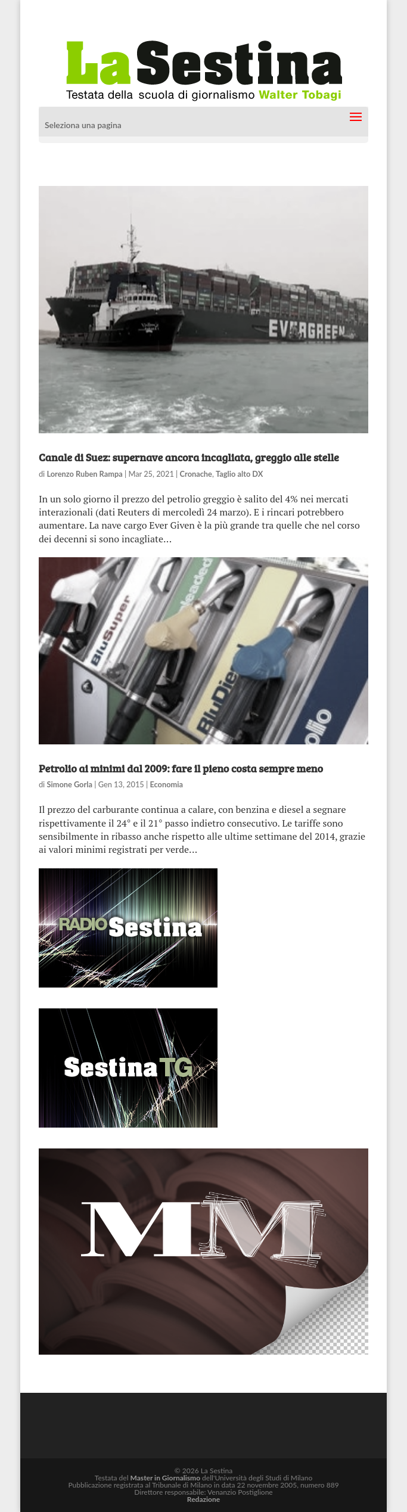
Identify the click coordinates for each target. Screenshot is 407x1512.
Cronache (196, 474)
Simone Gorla (69, 784)
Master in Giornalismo (165, 1477)
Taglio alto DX (239, 474)
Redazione (203, 1499)
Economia (166, 784)
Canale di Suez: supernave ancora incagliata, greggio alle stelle (189, 457)
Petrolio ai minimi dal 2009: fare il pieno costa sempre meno (181, 768)
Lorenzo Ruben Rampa (84, 474)
